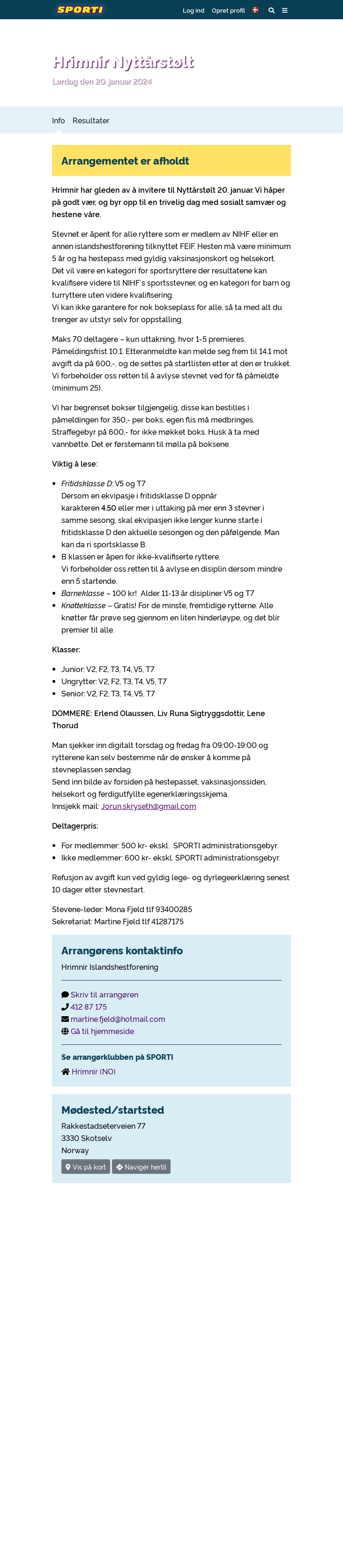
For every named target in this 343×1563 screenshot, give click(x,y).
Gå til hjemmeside (102, 1031)
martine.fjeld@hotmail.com (118, 1018)
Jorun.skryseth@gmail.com (148, 805)
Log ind (193, 10)
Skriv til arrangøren (104, 994)
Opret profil (228, 10)
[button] (257, 10)
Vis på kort (86, 1166)
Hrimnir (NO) (94, 1071)
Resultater (91, 120)
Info (58, 120)
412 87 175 (89, 1006)
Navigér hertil (141, 1166)
